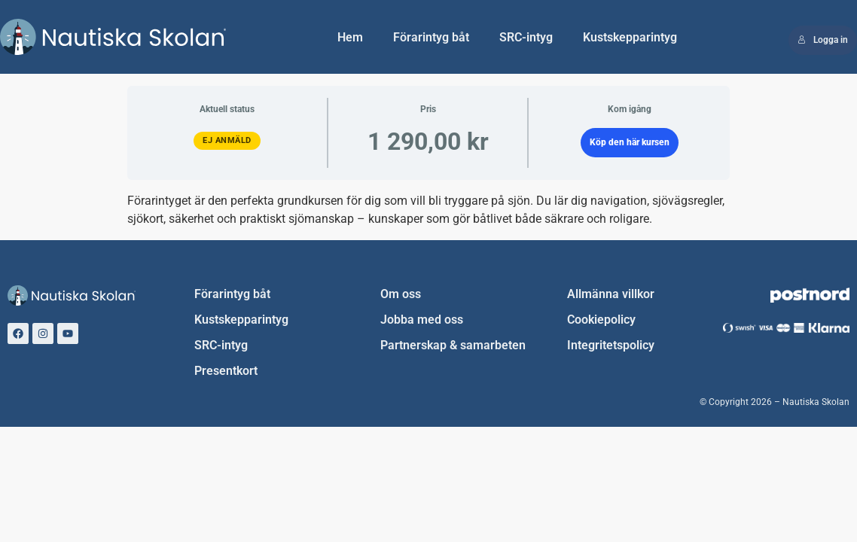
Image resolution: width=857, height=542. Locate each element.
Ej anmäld (227, 140)
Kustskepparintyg (630, 37)
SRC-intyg (526, 37)
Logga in (823, 40)
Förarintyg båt (431, 37)
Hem (350, 37)
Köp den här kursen (629, 142)
